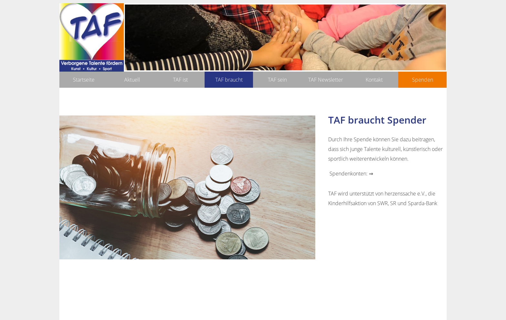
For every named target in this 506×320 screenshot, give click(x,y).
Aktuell (132, 79)
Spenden (422, 79)
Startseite (84, 79)
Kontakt (374, 79)
